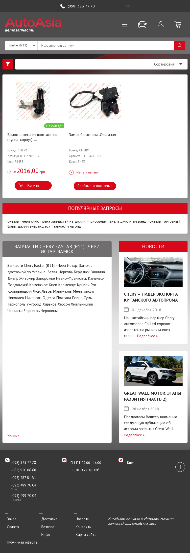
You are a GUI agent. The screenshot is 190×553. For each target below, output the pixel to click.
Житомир (27, 278)
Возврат (46, 525)
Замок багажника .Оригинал (92, 134)
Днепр (12, 278)
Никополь (33, 297)
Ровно (77, 297)
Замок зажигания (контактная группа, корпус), (32, 137)
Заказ (9, 518)
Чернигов (32, 310)
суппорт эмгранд (163, 221)
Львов (47, 291)
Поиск (179, 45)
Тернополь (16, 304)
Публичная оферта (20, 538)
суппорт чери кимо (23, 221)
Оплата (11, 525)
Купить (33, 185)
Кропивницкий (19, 291)
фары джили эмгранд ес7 (28, 226)
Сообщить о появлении (94, 185)
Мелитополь (83, 291)
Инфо (43, 531)
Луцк (37, 291)
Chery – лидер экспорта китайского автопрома (151, 297)
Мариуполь (62, 291)
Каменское (38, 284)
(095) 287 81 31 (23, 477)
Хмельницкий (82, 304)
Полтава (63, 297)
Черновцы (49, 310)
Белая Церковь (60, 271)
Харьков (50, 304)
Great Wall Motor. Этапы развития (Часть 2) (152, 396)
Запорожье (45, 278)
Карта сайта (84, 531)
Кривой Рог (86, 284)
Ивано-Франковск (71, 278)
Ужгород (34, 304)
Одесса (49, 297)
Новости (80, 518)
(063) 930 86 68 (23, 470)
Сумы (88, 297)
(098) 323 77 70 (81, 5)
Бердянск (82, 271)
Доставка (47, 518)
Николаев (15, 297)
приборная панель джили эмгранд (117, 221)
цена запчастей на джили (64, 221)
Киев (53, 284)
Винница (98, 271)
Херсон (64, 304)
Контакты (82, 525)
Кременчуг (67, 284)
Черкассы (15, 310)
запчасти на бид (67, 226)
